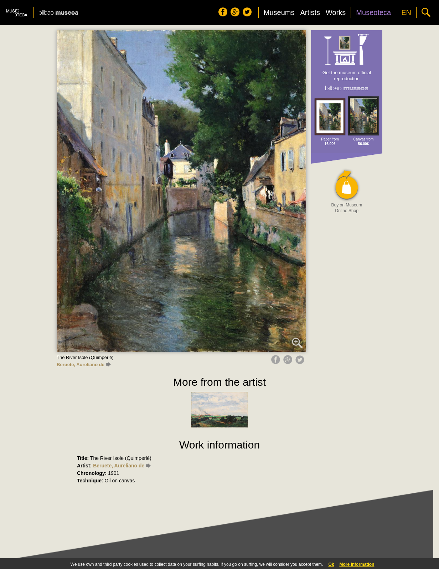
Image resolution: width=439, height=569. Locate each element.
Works (336, 12)
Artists (310, 12)
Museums (279, 12)
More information (356, 564)
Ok (331, 564)
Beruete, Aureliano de (84, 364)
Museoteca (373, 12)
